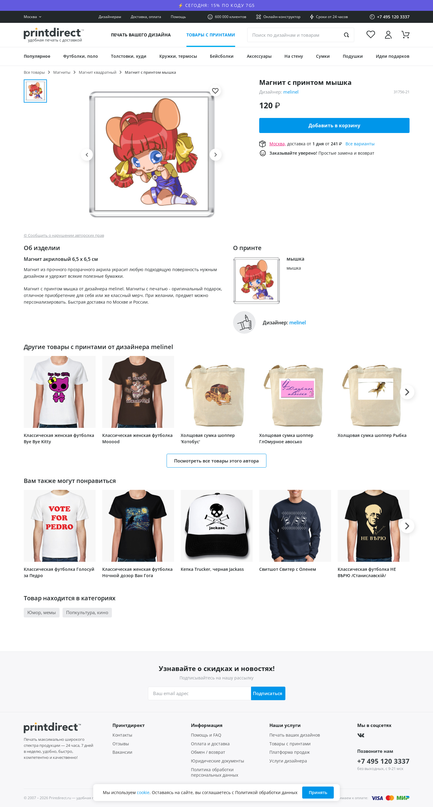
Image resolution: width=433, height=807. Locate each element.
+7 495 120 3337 (383, 760)
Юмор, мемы (41, 612)
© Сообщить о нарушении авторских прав (64, 235)
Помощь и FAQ (206, 735)
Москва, (277, 144)
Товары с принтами (210, 35)
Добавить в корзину (334, 125)
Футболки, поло (80, 56)
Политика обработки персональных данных (214, 772)
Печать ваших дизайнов (294, 735)
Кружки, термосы (178, 56)
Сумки (323, 56)
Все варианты (360, 144)
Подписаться (266, 693)
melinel (291, 92)
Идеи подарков (392, 56)
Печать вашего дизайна (141, 35)
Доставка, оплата (146, 16)
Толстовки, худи (128, 56)
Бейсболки (222, 56)
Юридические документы (217, 761)
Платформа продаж (289, 752)
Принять (318, 792)
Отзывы (120, 744)
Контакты (122, 735)
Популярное (37, 56)
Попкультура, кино (87, 612)
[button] (87, 155)
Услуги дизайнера (288, 761)
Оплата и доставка (210, 744)
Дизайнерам (110, 16)
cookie (143, 792)
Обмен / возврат (208, 752)
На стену (293, 56)
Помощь (178, 16)
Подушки (353, 56)
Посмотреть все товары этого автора (216, 461)
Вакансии (122, 752)
